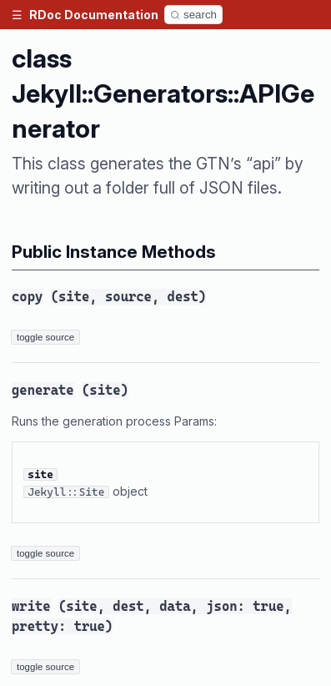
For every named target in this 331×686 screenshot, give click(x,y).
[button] (17, 14)
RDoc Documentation (93, 15)
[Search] (193, 14)
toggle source (45, 337)
